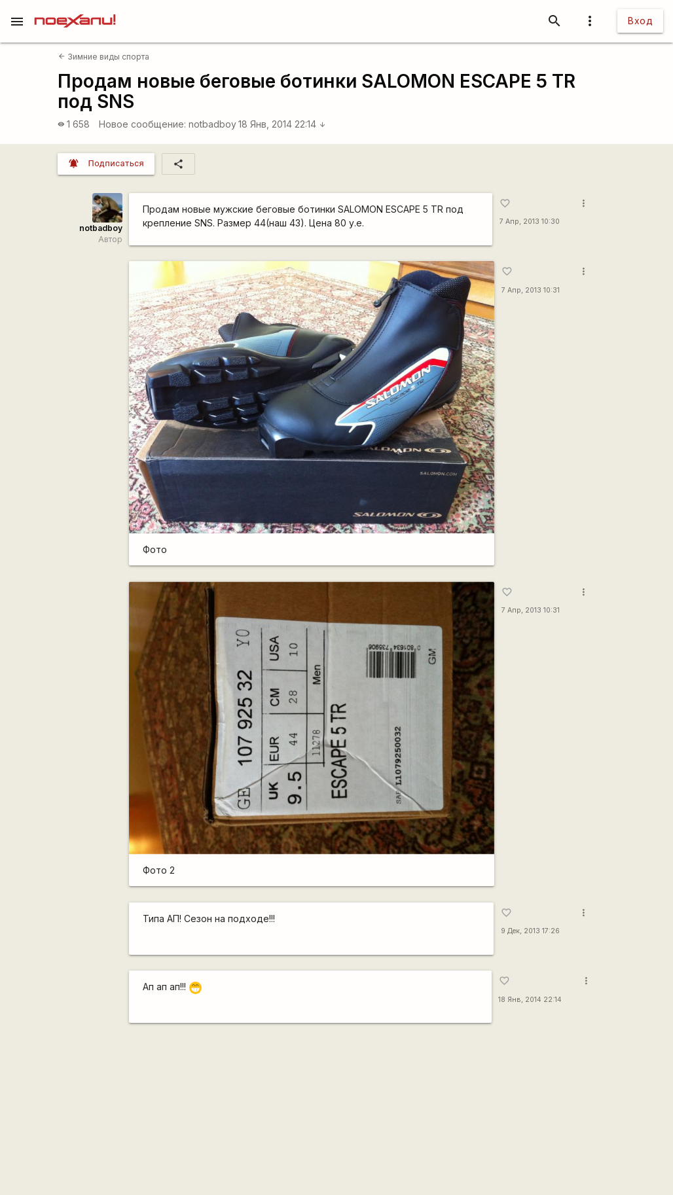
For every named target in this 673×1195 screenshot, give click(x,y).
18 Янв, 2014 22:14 (282, 124)
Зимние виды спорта (104, 57)
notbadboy (212, 124)
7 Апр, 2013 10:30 (530, 221)
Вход (640, 20)
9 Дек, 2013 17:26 (530, 931)
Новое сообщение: (142, 124)
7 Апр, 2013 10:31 (530, 290)
